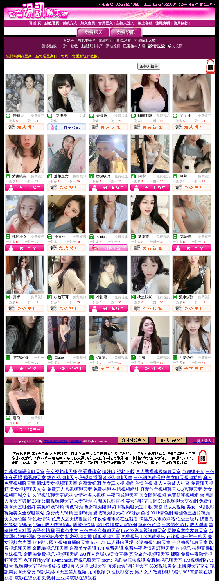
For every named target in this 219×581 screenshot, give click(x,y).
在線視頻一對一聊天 (186, 536)
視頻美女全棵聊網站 (24, 512)
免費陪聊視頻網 (183, 495)
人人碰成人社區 (174, 483)
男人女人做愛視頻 (153, 571)
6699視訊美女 (162, 566)
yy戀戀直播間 (88, 477)
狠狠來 (25, 524)
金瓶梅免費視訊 (39, 554)
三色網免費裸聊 (149, 477)
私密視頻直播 (78, 536)
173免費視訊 (152, 536)
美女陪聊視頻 (152, 495)
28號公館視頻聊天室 (52, 501)
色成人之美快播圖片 (71, 518)
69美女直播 (116, 554)
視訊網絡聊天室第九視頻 (61, 571)
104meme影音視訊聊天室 (76, 560)
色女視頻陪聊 (97, 507)
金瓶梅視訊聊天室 (153, 542)
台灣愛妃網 (89, 483)
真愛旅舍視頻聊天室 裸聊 (154, 554)
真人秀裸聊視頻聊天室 (158, 471)
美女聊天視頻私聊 (184, 477)
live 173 (98, 542)
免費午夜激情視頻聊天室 (149, 548)
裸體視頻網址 (125, 489)
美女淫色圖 (15, 518)
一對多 (81, 116)
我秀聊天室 (34, 477)
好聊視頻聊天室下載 (132, 507)
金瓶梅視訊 (134, 560)
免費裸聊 (102, 489)
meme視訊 (112, 560)
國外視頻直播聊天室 (69, 542)
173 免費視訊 (110, 548)
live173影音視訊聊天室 (143, 530)
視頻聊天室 (25, 566)
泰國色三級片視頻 (192, 512)
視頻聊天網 (67, 554)
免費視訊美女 (50, 536)
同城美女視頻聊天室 (57, 483)
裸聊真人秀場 (75, 566)
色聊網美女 (193, 471)
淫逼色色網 (149, 524)
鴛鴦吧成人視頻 (169, 507)
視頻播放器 (49, 566)
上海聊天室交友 (193, 566)
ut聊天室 (98, 566)
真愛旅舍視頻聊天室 (128, 566)
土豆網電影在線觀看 (76, 577)
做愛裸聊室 (89, 471)
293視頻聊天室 (117, 477)
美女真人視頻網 (118, 483)
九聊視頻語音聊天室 (24, 471)
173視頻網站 (196, 560)
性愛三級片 (187, 518)
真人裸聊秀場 (120, 542)
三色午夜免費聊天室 (100, 530)
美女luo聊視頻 (200, 507)
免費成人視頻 (59, 512)
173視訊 (40, 542)
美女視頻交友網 (141, 501)
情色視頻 (74, 507)
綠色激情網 (39, 518)
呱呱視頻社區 (106, 536)
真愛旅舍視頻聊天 (158, 489)
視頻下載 (126, 471)
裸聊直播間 (203, 548)
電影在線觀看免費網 (34, 577)
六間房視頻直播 (109, 501)
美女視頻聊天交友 (28, 489)
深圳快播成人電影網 (116, 524)
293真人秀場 (92, 554)
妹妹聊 (109, 471)
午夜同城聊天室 (122, 495)
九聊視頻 (96, 571)
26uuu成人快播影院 (52, 524)
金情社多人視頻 (89, 495)
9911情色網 (162, 512)
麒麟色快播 (84, 524)
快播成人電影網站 (157, 518)
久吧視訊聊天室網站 (52, 495)
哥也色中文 (67, 530)
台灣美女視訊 (82, 548)
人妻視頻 (83, 501)
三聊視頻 (83, 512)
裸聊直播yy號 (36, 560)
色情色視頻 (146, 483)
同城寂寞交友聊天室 (187, 530)
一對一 (39, 358)
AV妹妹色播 (138, 512)
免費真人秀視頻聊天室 (69, 489)
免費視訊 (37, 116)
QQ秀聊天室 (189, 489)
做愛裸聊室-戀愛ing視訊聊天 (62, 441)
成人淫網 (199, 524)
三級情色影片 (175, 524)
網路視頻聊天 (60, 477)
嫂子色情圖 (43, 530)
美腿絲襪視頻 (50, 507)
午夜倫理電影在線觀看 (115, 518)
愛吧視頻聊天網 (109, 512)
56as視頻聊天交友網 (178, 501)
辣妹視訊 (13, 554)
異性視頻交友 (120, 571)
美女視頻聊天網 (61, 471)
